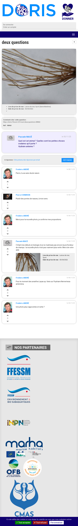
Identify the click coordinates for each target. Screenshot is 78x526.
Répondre (67, 160)
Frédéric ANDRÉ (22, 169)
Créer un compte (9, 27)
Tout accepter (23, 522)
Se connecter (8, 25)
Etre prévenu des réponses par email (27, 160)
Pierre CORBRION (23, 195)
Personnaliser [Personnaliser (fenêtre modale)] (56, 522)
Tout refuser (40, 522)
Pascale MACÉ (25, 137)
